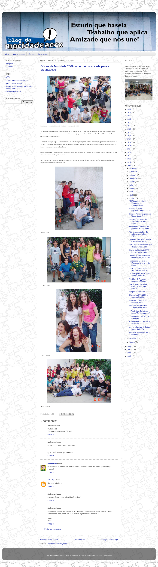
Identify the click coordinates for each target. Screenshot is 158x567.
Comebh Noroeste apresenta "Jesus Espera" (140, 215)
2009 (130, 165)
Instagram (9, 64)
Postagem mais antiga (109, 540)
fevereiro (133, 339)
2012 (130, 155)
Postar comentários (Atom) (57, 544)
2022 (130, 122)
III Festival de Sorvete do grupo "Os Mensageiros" (139, 312)
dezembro (134, 168)
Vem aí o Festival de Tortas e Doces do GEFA (140, 328)
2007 (130, 349)
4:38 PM (51, 500)
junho (132, 188)
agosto (132, 182)
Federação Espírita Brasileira (16, 80)
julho (132, 185)
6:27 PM (51, 456)
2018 (130, 136)
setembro (133, 178)
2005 (130, 356)
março (132, 198)
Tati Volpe (52, 480)
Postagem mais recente (49, 540)
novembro (134, 172)
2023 (130, 119)
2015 (130, 146)
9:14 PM (51, 486)
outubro (133, 175)
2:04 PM (51, 472)
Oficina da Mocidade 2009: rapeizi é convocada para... (140, 251)
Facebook (9, 67)
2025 (130, 112)
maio (132, 192)
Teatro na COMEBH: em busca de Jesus (138, 301)
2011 (130, 159)
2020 (130, 129)
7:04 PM (51, 524)
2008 (130, 346)
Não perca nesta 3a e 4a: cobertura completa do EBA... (138, 234)
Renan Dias (52, 463)
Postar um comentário (52, 529)
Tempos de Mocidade (137, 292)
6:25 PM (51, 434)
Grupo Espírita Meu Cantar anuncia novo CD (139, 275)
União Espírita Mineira (14, 83)
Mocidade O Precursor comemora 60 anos (137, 280)
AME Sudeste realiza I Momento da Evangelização (137, 203)
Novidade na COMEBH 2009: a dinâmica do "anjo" (140, 307)
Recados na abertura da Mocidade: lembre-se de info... (139, 263)
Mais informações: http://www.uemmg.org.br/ (140, 210)
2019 (130, 132)
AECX (8, 77)
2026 (130, 109)
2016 (130, 142)
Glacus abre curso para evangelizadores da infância (138, 286)
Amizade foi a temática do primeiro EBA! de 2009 (139, 228)
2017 (130, 139)
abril (131, 195)
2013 (130, 152)
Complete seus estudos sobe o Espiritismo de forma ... (140, 240)
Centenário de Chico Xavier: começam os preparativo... (140, 257)
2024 (130, 116)
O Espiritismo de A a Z (14, 91)
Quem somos (18, 54)
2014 (130, 149)
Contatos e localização (38, 54)
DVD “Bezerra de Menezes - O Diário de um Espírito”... (140, 269)
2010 (130, 162)
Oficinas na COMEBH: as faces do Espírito (138, 296)
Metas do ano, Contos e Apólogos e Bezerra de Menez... (139, 221)
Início (7, 54)
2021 (130, 126)
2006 (130, 353)
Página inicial (79, 540)
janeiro (132, 342)
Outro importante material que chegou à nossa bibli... (140, 246)
